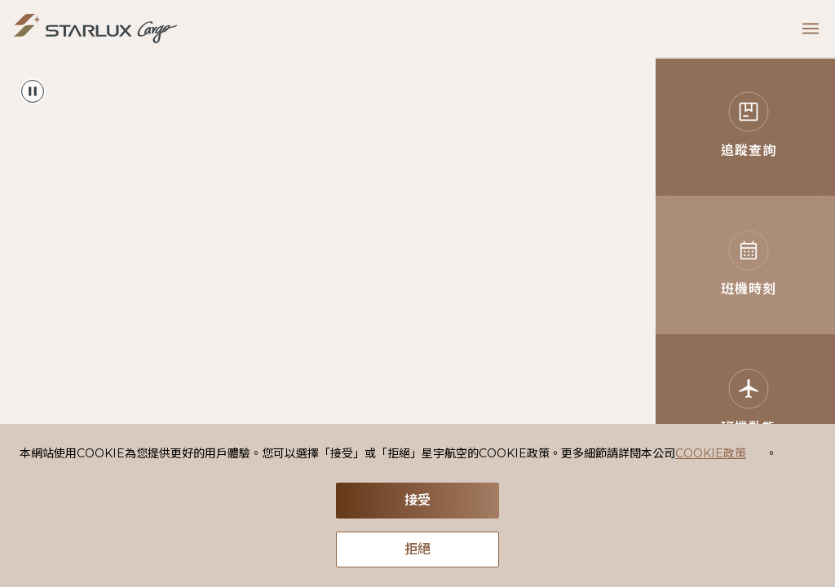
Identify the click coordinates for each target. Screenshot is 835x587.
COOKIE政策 (710, 453)
